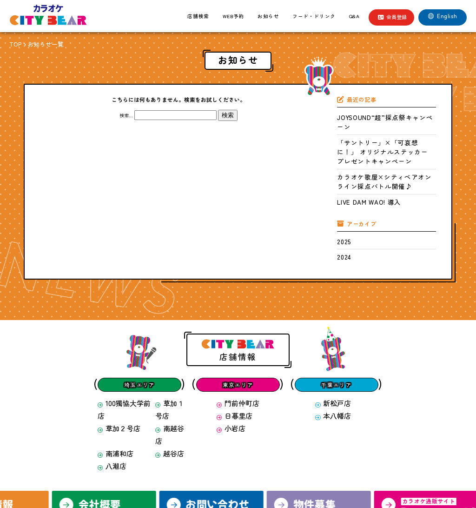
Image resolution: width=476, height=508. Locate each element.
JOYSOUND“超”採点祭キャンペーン (370, 113)
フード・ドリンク (313, 16)
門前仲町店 (238, 345)
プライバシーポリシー (290, 473)
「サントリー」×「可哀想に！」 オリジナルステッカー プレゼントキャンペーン (386, 128)
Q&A (354, 16)
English (442, 16)
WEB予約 (234, 16)
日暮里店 (236, 353)
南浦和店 (111, 362)
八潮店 (108, 370)
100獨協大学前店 (118, 345)
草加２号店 (113, 353)
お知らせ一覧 (38, 43)
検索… (126, 112)
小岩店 (234, 362)
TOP (13, 43)
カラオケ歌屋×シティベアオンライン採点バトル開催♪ (385, 143)
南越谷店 (168, 353)
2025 (341, 191)
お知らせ (268, 16)
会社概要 (197, 473)
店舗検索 (198, 16)
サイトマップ (344, 473)
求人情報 (162, 473)
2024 (341, 203)
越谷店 (166, 362)
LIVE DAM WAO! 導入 (357, 155)
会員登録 (392, 16)
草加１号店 (170, 345)
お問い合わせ (237, 473)
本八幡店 (333, 353)
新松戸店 (333, 345)
